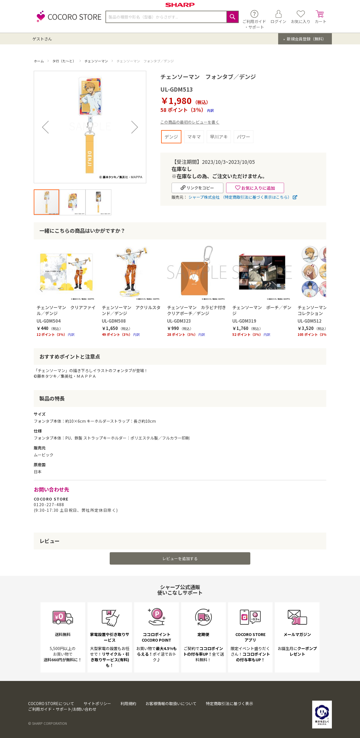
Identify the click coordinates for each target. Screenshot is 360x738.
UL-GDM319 (244, 321)
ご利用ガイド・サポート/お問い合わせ (62, 709)
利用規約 (128, 703)
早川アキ (219, 136)
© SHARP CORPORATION (47, 723)
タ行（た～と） (64, 60)
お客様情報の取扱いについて (171, 703)
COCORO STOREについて (51, 703)
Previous (41, 289)
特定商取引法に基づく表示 (229, 703)
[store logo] (67, 19)
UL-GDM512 (309, 321)
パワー (243, 136)
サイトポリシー (97, 703)
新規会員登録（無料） (306, 39)
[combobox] (172, 17)
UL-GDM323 (179, 321)
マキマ (194, 136)
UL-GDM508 (114, 321)
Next (318, 289)
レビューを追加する (180, 558)
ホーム (39, 60)
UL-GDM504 (48, 321)
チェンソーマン (96, 60)
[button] (45, 127)
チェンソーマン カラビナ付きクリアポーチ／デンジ (196, 310)
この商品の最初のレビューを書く (189, 122)
